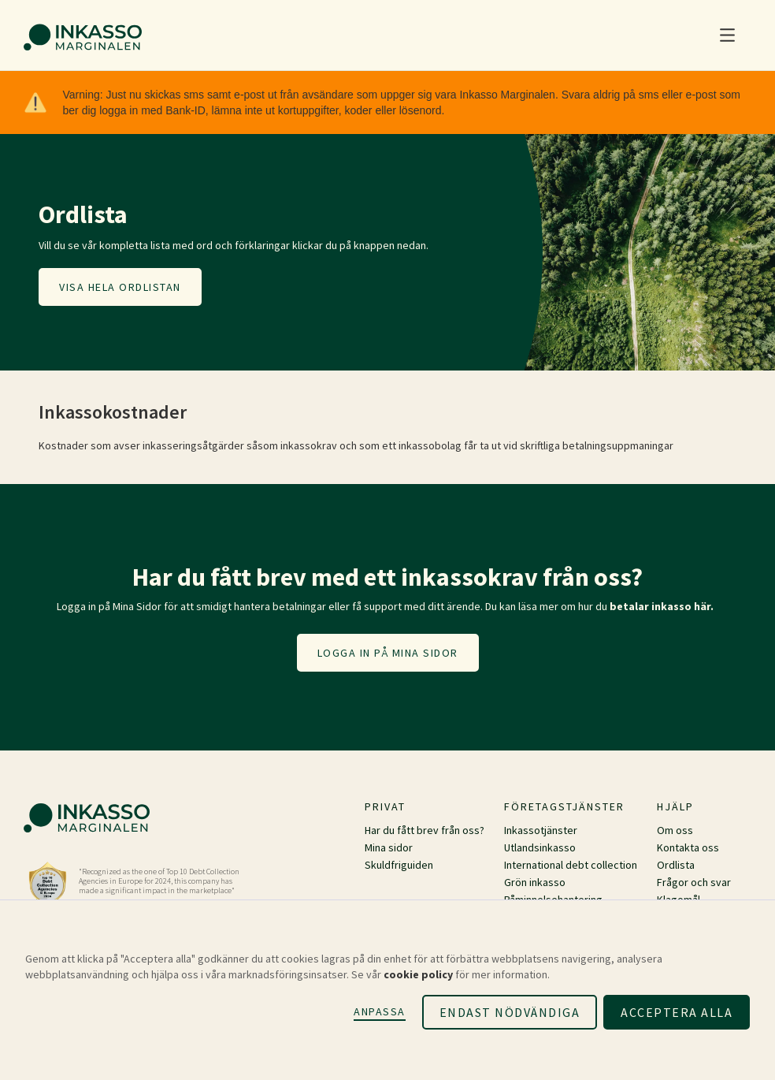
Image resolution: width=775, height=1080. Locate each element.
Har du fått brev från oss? (424, 830)
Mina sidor (389, 847)
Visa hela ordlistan (120, 287)
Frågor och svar (694, 882)
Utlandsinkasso (540, 847)
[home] (83, 35)
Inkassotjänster (540, 830)
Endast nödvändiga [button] (509, 1012)
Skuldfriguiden (399, 865)
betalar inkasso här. (662, 606)
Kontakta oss (688, 847)
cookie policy (418, 974)
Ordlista (676, 865)
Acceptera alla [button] (676, 1012)
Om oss (675, 830)
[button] (727, 35)
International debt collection (570, 865)
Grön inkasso (534, 882)
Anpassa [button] (380, 1011)
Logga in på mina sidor (387, 653)
